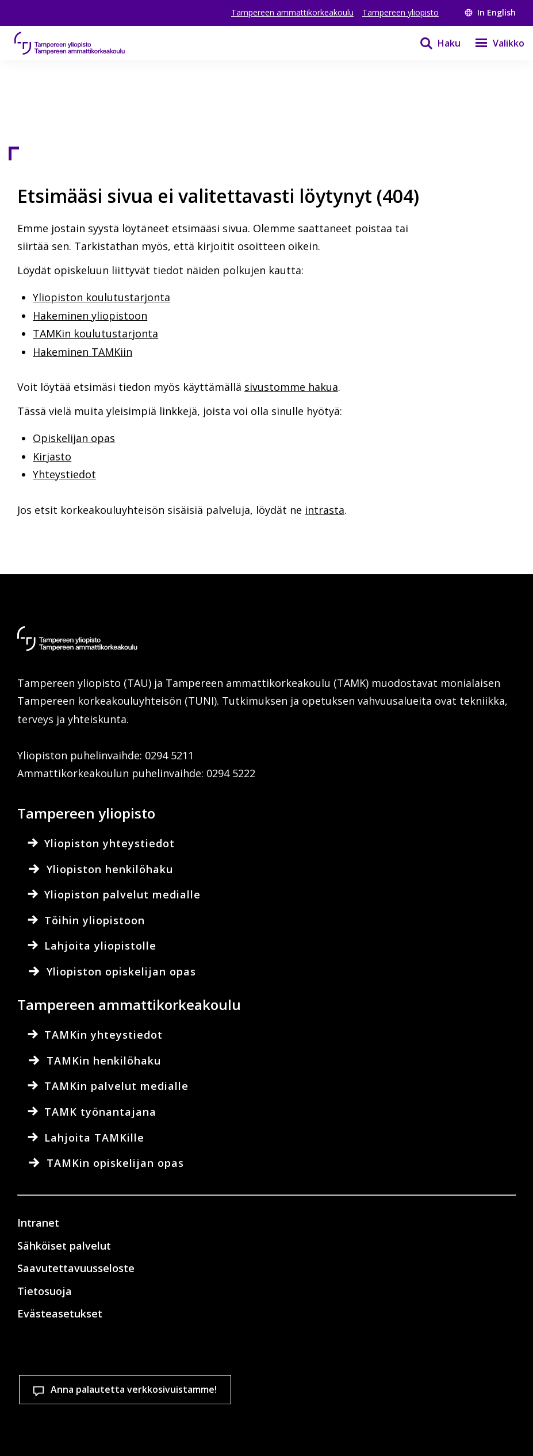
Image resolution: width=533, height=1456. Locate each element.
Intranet (38, 1223)
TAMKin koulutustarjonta (95, 333)
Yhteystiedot (64, 474)
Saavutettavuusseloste (76, 1268)
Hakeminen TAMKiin (82, 352)
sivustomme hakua (291, 387)
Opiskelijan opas (74, 438)
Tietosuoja (44, 1291)
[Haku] (433, 43)
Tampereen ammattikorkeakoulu (292, 12)
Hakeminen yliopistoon (90, 315)
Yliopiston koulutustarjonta (101, 297)
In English (490, 12)
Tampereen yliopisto (400, 12)
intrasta (324, 510)
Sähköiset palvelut (64, 1246)
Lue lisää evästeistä (82, 1387)
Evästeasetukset (74, 1427)
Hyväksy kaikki (193, 1427)
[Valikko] (492, 43)
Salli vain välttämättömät (320, 1427)
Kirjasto (52, 456)
